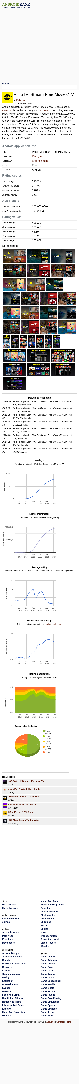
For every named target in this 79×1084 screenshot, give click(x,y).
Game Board (47, 967)
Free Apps (7, 939)
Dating (6, 977)
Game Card (47, 970)
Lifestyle (7, 1008)
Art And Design (10, 953)
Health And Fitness (12, 998)
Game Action (48, 956)
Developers (8, 942)
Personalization (49, 911)
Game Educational (51, 981)
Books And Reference (14, 963)
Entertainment (44, 110)
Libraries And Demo (13, 1005)
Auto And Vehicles (12, 956)
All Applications (11, 932)
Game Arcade (48, 963)
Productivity (47, 918)
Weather (45, 946)
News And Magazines (52, 904)
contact (6, 922)
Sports (44, 929)
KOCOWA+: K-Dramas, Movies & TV (26, 781)
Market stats (9, 904)
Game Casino (48, 974)
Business (7, 967)
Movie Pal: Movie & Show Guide (24, 789)
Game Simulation (50, 1001)
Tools (44, 932)
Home (68, 1022)
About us (50, 1022)
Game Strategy (49, 1008)
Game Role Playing (51, 998)
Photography (48, 915)
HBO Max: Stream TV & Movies (23, 820)
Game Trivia (47, 1012)
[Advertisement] (35, 43)
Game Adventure (50, 960)
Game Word (47, 1015)
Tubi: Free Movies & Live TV (22, 804)
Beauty (6, 960)
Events (6, 988)
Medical (6, 1015)
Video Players (48, 942)
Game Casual (48, 977)
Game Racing (48, 994)
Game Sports (48, 1005)
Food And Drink (10, 994)
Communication (11, 974)
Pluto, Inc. (20, 100)
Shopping (46, 922)
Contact (60, 1022)
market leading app (53, 624)
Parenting (46, 908)
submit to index (10, 918)
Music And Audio (50, 901)
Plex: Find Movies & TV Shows (23, 796)
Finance (6, 991)
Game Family (48, 984)
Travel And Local (50, 939)
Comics (6, 970)
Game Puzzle (48, 991)
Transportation (49, 936)
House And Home (11, 1001)
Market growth (10, 908)
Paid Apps (7, 936)
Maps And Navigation (14, 1012)
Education (7, 981)
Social (44, 925)
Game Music (47, 988)
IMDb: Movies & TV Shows (21, 812)
